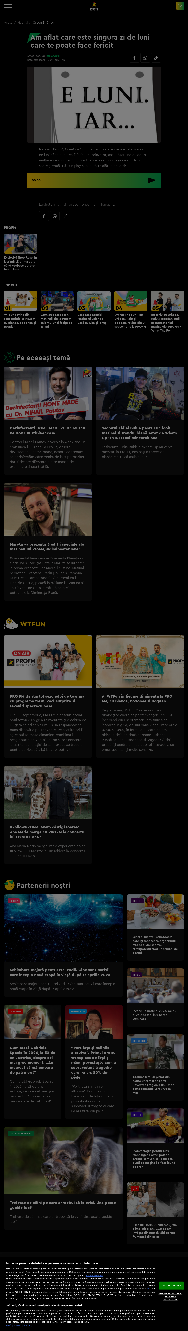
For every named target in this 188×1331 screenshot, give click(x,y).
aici (148, 1288)
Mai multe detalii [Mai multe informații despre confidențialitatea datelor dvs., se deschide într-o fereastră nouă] (94, 1275)
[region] (94, 1294)
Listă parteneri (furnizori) (19, 1325)
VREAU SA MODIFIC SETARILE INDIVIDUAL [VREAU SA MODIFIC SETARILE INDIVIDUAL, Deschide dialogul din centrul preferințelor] (170, 1296)
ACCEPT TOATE (171, 1285)
